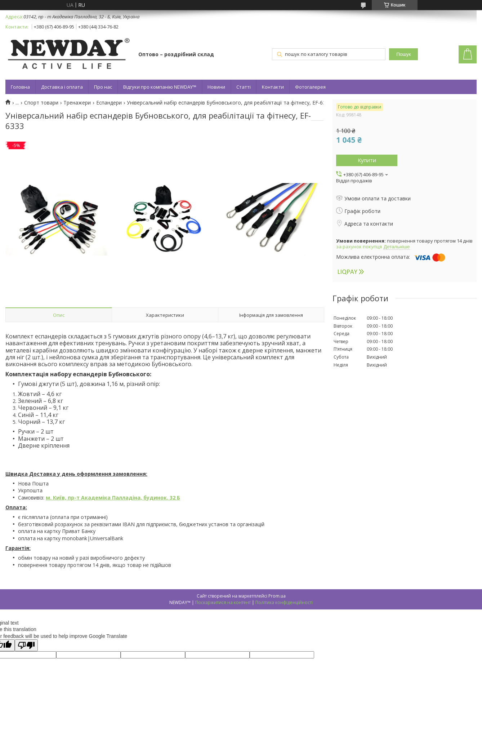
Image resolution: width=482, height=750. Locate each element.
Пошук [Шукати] (403, 54)
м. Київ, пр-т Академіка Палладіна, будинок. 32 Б (113, 497)
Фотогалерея (310, 87)
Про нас (103, 87)
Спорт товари (41, 102)
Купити (367, 160)
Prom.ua (277, 596)
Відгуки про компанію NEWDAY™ (159, 87)
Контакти (273, 87)
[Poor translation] (26, 645)
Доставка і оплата (62, 87)
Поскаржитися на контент (223, 602)
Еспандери (109, 102)
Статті (243, 87)
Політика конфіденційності (284, 602)
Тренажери (77, 102)
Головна (20, 87)
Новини (216, 87)
